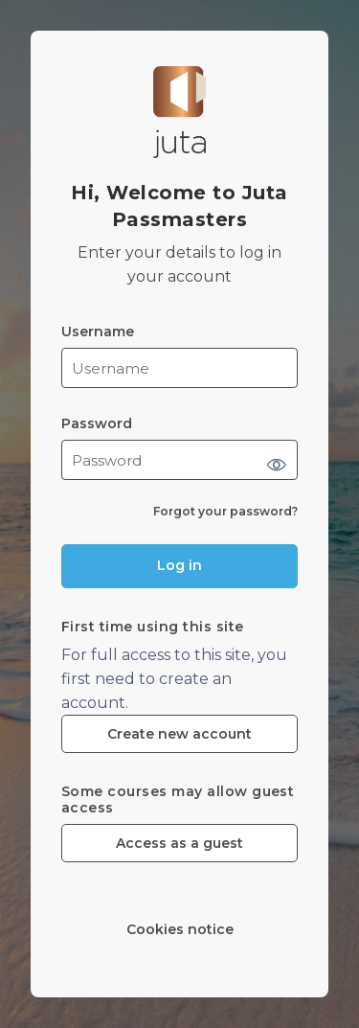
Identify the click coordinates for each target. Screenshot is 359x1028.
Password (96, 424)
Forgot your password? (225, 511)
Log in (179, 565)
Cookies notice (180, 930)
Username (97, 332)
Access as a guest (179, 843)
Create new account (179, 733)
